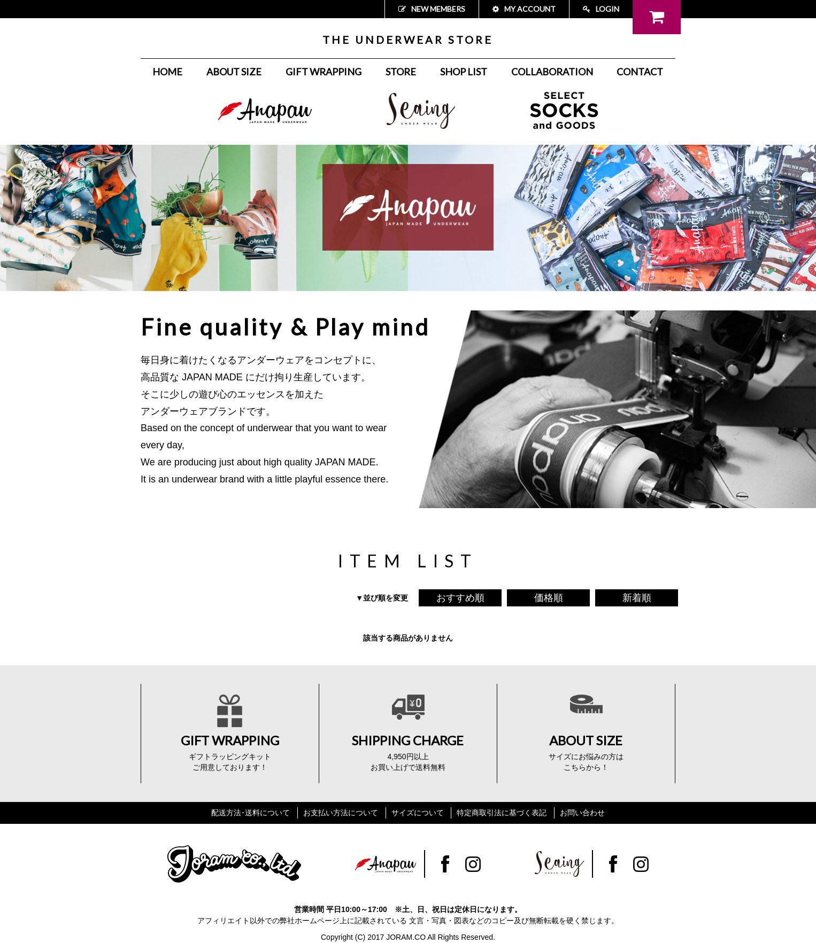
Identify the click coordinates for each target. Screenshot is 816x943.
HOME (167, 71)
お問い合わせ (582, 812)
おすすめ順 (460, 598)
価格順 (548, 598)
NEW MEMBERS (431, 8)
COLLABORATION (552, 71)
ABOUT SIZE (233, 71)
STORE (401, 71)
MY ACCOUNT (524, 8)
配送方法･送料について (250, 812)
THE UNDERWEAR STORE (407, 39)
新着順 (636, 598)
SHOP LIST (463, 71)
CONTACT (640, 71)
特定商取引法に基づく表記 (501, 812)
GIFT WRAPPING (323, 71)
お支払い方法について (340, 812)
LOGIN (601, 8)
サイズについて (417, 812)
